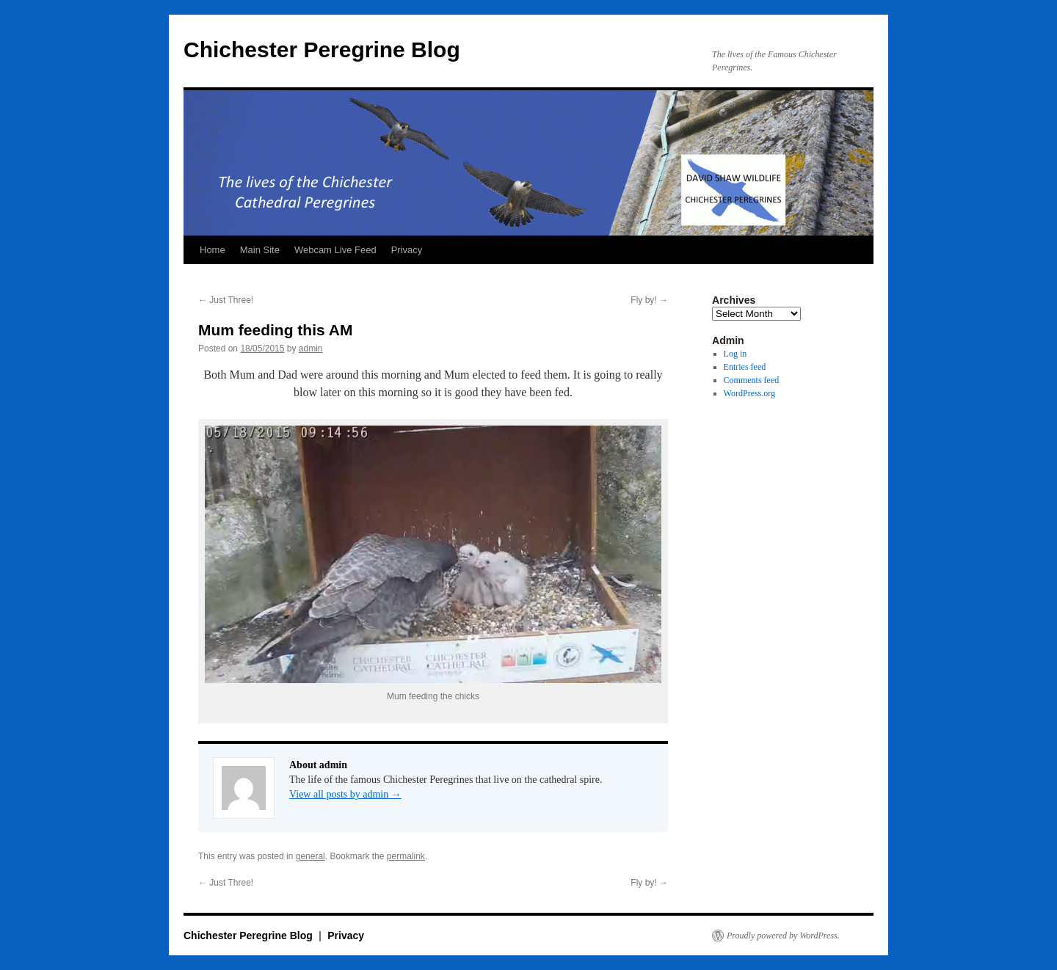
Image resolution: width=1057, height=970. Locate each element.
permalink (406, 856)
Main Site (260, 249)
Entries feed (745, 367)
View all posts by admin (345, 794)
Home (212, 249)
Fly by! (649, 300)
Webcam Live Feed (335, 249)
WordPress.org (749, 393)
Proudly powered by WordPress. (783, 935)
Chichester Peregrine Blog (322, 49)
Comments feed (752, 380)
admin (311, 348)
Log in (735, 354)
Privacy (407, 249)
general (310, 856)
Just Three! (225, 300)
